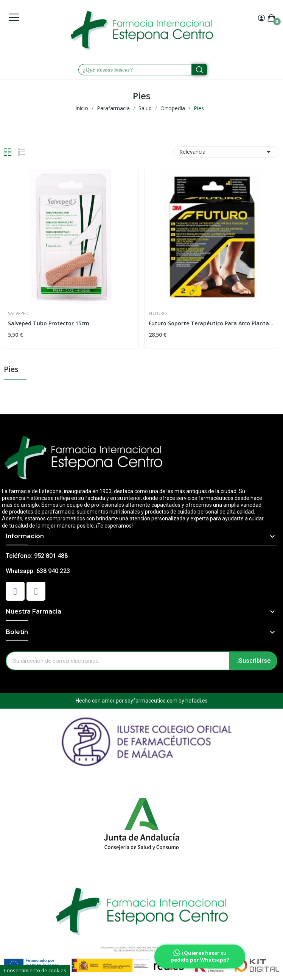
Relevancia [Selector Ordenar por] (226, 151)
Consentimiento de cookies (35, 970)
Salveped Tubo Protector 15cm (48, 323)
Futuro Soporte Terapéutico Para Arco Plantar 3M (212, 323)
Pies (11, 369)
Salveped (18, 313)
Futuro (158, 313)
